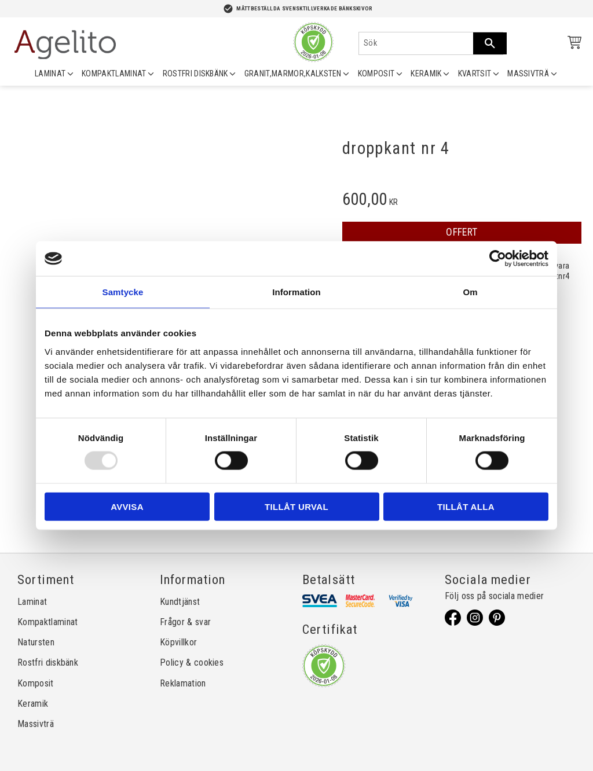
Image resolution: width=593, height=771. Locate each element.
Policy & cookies (192, 662)
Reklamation (183, 683)
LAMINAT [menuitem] (50, 73)
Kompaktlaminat (47, 621)
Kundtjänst (180, 601)
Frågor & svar (185, 621)
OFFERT (461, 232)
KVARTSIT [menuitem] (475, 73)
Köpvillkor (178, 642)
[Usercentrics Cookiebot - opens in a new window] (497, 258)
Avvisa (127, 506)
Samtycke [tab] (123, 292)
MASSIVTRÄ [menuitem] (528, 73)
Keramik (32, 703)
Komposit (35, 683)
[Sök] (490, 43)
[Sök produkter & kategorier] (416, 43)
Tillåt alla (466, 506)
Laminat (32, 601)
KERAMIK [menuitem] (426, 73)
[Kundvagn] (572, 44)
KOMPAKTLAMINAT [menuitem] (114, 73)
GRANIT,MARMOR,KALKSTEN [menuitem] (293, 73)
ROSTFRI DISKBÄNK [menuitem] (195, 73)
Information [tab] (296, 292)
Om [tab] (470, 292)
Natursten (35, 642)
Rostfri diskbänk (47, 662)
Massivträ (35, 723)
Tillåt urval (296, 506)
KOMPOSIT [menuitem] (376, 73)
